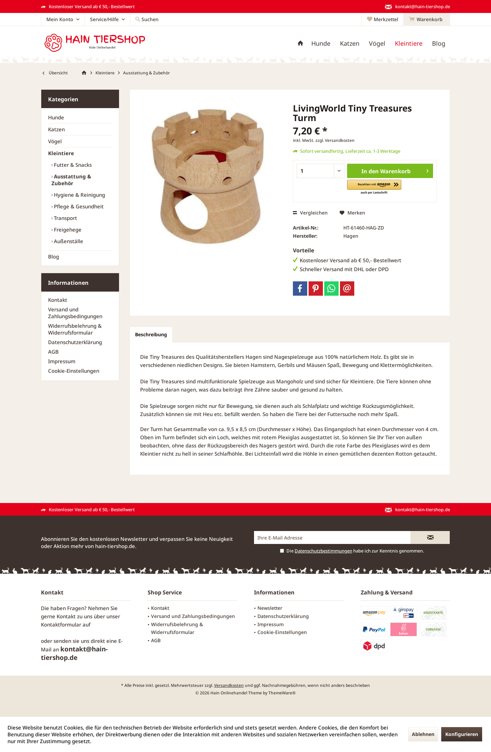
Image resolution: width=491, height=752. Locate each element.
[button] (374, 187)
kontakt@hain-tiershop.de (74, 653)
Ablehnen (423, 734)
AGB (53, 351)
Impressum (61, 361)
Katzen (56, 129)
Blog (53, 256)
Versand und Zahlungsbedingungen (75, 313)
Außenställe (68, 241)
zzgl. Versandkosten (335, 140)
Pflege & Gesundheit (78, 206)
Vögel (55, 141)
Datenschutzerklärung (75, 342)
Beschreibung (151, 334)
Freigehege (67, 229)
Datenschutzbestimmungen (323, 551)
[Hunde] (321, 43)
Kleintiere (61, 153)
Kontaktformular (61, 624)
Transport (65, 218)
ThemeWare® (282, 693)
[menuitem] (426, 19)
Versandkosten (229, 685)
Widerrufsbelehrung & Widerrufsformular (75, 329)
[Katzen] (349, 43)
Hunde (56, 117)
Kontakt (57, 299)
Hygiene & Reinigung (79, 194)
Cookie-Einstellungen (73, 370)
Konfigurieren (461, 734)
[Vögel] (377, 43)
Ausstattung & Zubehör (71, 180)
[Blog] (438, 43)
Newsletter (269, 608)
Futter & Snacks (72, 164)
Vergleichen (310, 212)
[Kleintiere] (408, 43)
